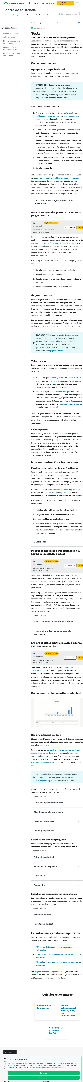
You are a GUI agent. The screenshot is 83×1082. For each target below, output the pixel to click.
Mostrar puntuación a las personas (11, 42)
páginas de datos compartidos (47, 971)
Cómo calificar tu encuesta (44, 1006)
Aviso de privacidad (43, 1067)
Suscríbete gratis (64, 3)
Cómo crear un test (10, 33)
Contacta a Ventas (38, 3)
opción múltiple (61, 113)
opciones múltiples (62, 391)
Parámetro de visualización (42, 762)
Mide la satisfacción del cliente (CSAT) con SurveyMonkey (68, 1010)
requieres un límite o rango (70, 404)
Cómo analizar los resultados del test (10, 48)
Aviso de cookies (56, 1067)
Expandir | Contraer (39, 615)
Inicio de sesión (70, 227)
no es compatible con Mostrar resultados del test (58, 178)
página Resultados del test (55, 243)
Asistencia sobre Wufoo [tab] (35, 15)
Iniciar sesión (50, 3)
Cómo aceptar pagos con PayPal (55, 1030)
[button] (57, 202)
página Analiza (56, 350)
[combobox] (10, 1052)
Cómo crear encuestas (51, 23)
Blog (4, 1069)
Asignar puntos (9, 37)
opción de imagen (54, 116)
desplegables (57, 377)
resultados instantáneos (58, 489)
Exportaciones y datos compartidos (11, 54)
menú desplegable (71, 116)
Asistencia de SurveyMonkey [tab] (13, 15)
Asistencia (35, 23)
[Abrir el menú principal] (77, 3)
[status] (57, 91)
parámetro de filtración (57, 750)
